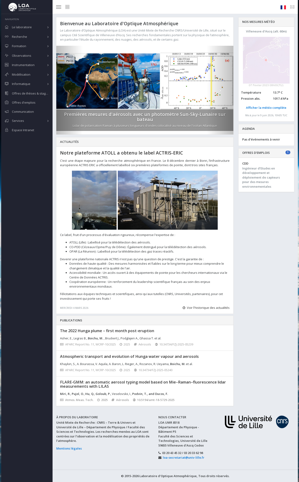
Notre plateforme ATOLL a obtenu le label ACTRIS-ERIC (121, 153)
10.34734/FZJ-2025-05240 (153, 370)
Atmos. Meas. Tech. (76, 400)
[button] (69, 90)
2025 (125, 344)
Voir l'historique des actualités (206, 308)
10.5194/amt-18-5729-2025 (154, 400)
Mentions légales (69, 448)
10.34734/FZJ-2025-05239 (174, 344)
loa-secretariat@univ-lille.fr (183, 457)
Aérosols (142, 344)
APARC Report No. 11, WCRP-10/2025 (88, 344)
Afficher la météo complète (266, 108)
